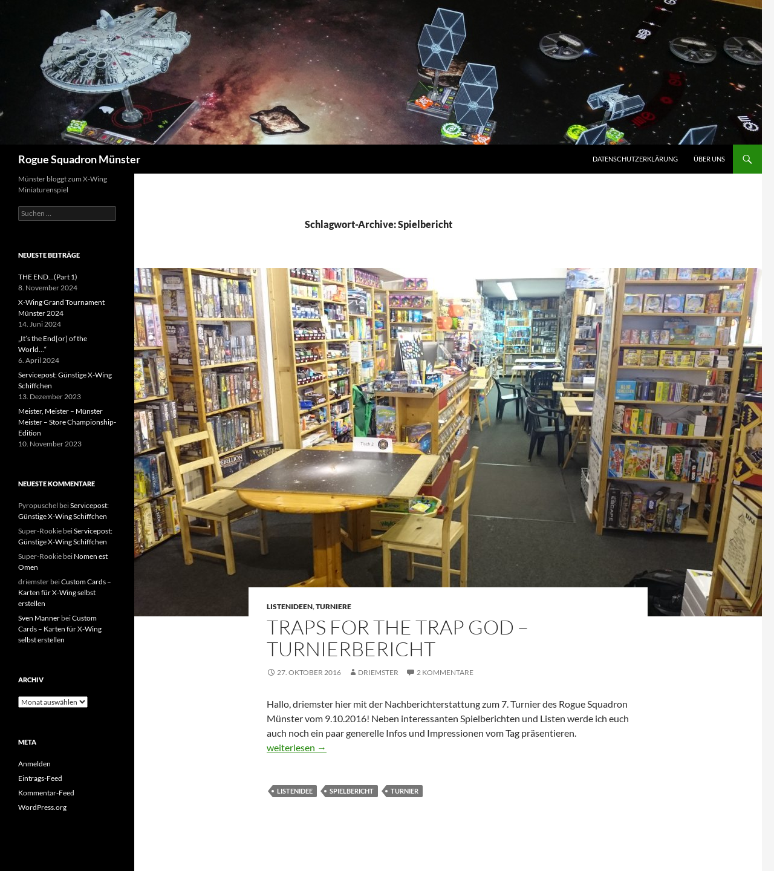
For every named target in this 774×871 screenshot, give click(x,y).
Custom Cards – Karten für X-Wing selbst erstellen (64, 592)
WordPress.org (42, 807)
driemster (378, 672)
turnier (404, 791)
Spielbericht (352, 791)
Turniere (333, 606)
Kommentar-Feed (46, 792)
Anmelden (34, 763)
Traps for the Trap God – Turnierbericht (397, 638)
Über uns (709, 159)
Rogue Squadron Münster (79, 159)
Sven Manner (39, 617)
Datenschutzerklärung (635, 159)
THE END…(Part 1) (47, 276)
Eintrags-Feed (40, 778)
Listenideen (290, 606)
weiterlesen (297, 747)
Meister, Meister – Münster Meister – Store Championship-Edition (67, 421)
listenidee (295, 791)
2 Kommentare (445, 672)
